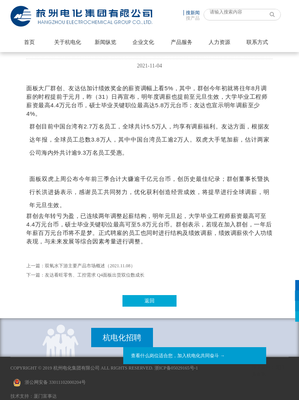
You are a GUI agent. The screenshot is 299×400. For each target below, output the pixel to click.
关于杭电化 (67, 42)
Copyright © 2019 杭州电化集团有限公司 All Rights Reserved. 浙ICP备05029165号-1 (104, 368)
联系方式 (257, 42)
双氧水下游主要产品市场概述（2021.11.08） (90, 265)
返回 (149, 301)
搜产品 (193, 18)
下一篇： (35, 275)
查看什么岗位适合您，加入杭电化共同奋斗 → (178, 355)
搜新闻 (193, 12)
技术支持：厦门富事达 (33, 396)
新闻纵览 (105, 42)
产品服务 (181, 42)
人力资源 (219, 42)
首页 (29, 42)
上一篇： (35, 265)
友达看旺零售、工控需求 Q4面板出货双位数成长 (94, 275)
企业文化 (143, 42)
